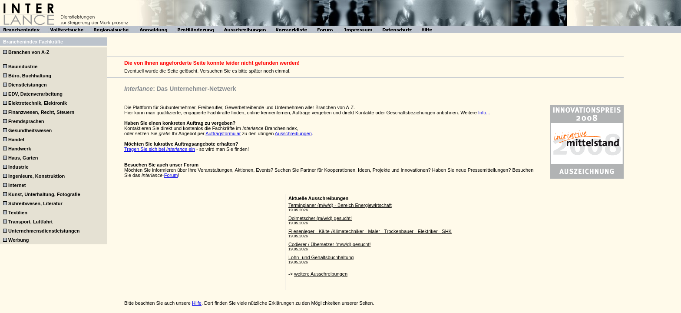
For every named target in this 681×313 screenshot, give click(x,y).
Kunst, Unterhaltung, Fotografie (44, 194)
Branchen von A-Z (28, 52)
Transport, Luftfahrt (30, 221)
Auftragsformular (223, 133)
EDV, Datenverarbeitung (35, 94)
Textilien (17, 212)
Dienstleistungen (27, 84)
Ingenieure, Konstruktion (36, 176)
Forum (171, 175)
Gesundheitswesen (30, 130)
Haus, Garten (23, 157)
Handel (16, 139)
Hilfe (197, 303)
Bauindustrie (22, 66)
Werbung (18, 240)
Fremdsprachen (26, 121)
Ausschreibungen (293, 133)
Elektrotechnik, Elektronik (37, 103)
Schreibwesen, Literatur (35, 203)
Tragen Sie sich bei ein (159, 149)
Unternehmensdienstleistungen (43, 230)
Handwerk (19, 148)
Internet (17, 185)
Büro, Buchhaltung (29, 75)
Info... (484, 112)
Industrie (18, 167)
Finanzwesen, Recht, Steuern (41, 112)
